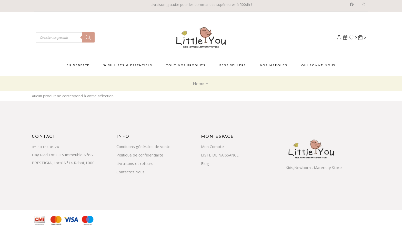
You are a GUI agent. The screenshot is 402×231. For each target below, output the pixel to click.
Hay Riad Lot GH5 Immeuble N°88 (62, 154)
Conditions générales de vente (143, 146)
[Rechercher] (88, 37)
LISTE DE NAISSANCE (220, 155)
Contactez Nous (130, 171)
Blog (205, 163)
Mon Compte (212, 146)
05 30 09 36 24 (45, 146)
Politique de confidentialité (139, 155)
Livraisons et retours (134, 163)
